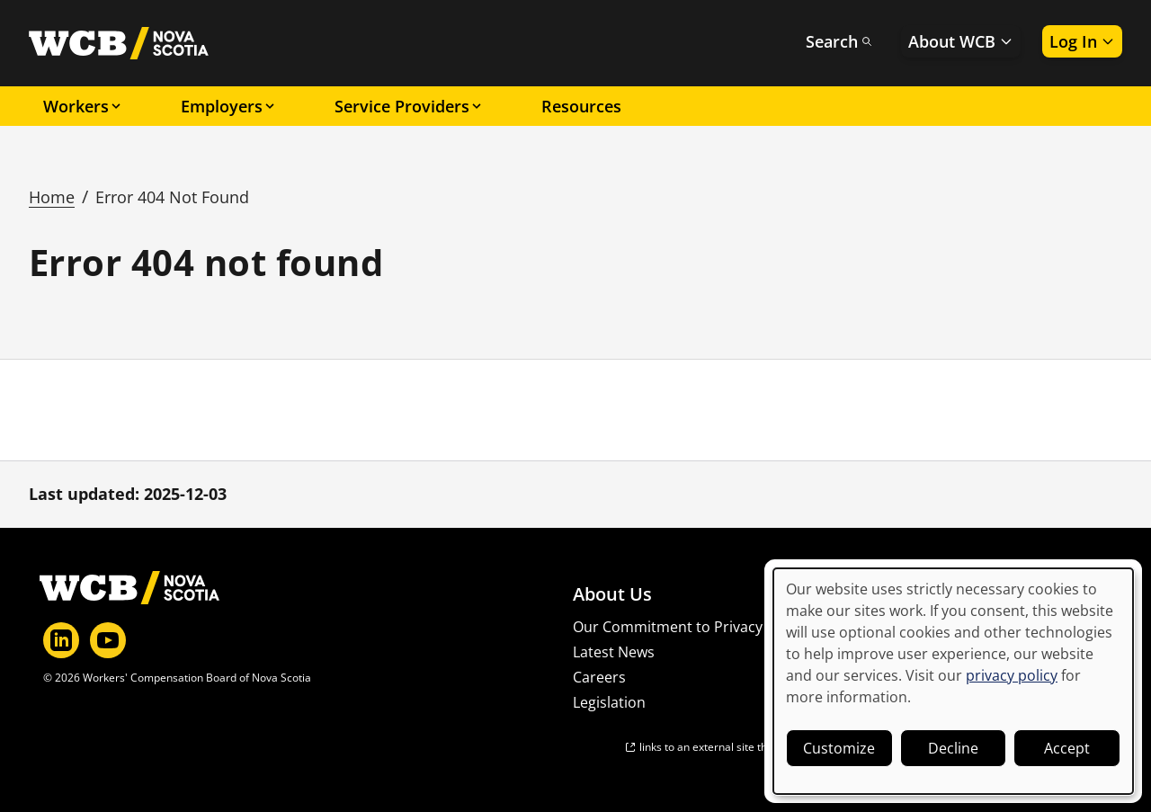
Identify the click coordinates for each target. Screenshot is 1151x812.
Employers (229, 106)
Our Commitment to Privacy (668, 627)
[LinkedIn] (61, 640)
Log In (1082, 41)
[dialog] (953, 681)
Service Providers (409, 106)
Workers (83, 106)
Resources (581, 106)
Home (52, 197)
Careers (599, 677)
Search (839, 41)
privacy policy (1011, 675)
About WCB (960, 41)
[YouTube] (108, 640)
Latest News (614, 652)
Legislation (609, 702)
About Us (612, 594)
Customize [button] (839, 748)
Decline (953, 748)
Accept (1067, 748)
